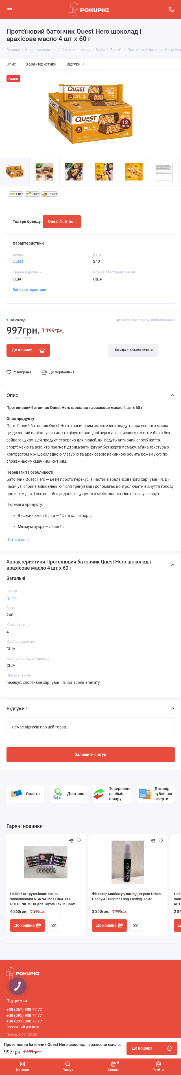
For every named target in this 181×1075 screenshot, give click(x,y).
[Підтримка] (171, 9)
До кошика (27, 925)
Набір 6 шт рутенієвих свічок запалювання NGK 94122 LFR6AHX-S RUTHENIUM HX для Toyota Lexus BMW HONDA (42, 899)
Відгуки (75, 64)
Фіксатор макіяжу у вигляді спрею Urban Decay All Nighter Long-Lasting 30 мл (126, 896)
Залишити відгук (90, 754)
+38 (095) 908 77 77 (24, 1015)
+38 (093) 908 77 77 (24, 1021)
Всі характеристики (29, 290)
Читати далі (17, 540)
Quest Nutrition (62, 221)
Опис (11, 64)
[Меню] (9, 9)
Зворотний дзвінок (22, 1027)
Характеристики (41, 64)
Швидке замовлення (133, 350)
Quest (18, 261)
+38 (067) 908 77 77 (24, 1009)
